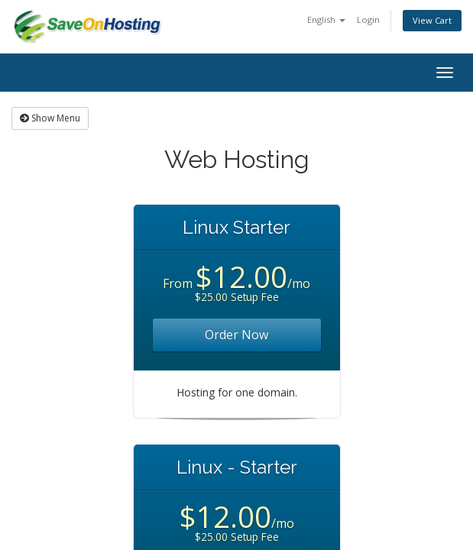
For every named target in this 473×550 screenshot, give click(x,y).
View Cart (432, 20)
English (326, 19)
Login (368, 19)
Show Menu (50, 118)
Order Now (236, 334)
